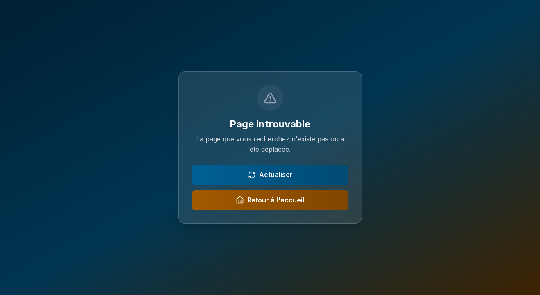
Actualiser (270, 174)
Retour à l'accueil (270, 200)
